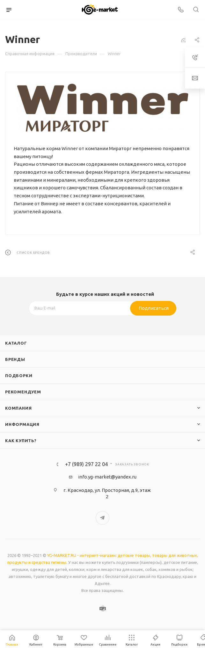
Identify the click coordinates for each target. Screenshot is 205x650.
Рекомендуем (23, 392)
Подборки (18, 375)
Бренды (15, 359)
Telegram (102, 518)
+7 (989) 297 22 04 (86, 464)
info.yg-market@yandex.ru (107, 476)
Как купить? (21, 440)
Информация (22, 424)
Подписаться (154, 308)
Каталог (16, 343)
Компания (18, 408)
